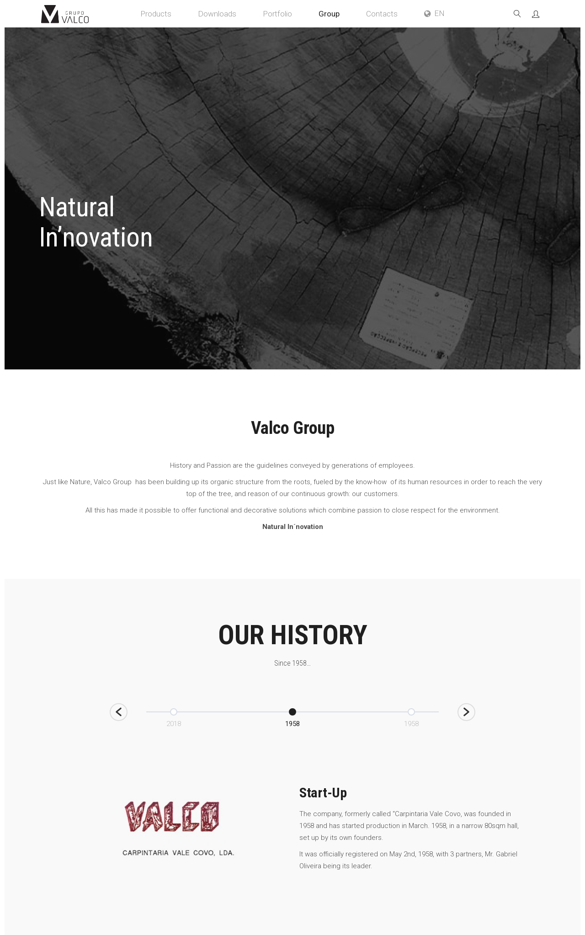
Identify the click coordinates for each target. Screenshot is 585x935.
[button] (119, 712)
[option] (292, 717)
